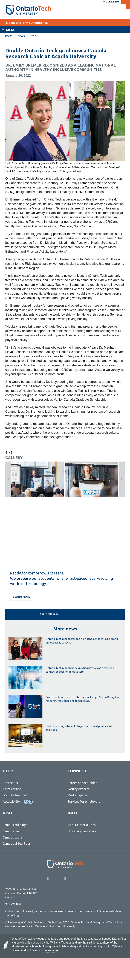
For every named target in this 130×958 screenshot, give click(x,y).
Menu (10, 30)
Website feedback (15, 795)
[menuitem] (11, 36)
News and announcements (27, 23)
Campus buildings (15, 825)
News (21, 36)
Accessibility (11, 801)
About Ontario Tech (82, 825)
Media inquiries (78, 795)
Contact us (10, 783)
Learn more (21, 596)
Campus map (12, 831)
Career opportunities (82, 783)
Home (8, 36)
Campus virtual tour (16, 843)
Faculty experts (78, 789)
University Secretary (82, 831)
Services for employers (84, 801)
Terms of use (12, 789)
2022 (33, 36)
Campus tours (12, 837)
